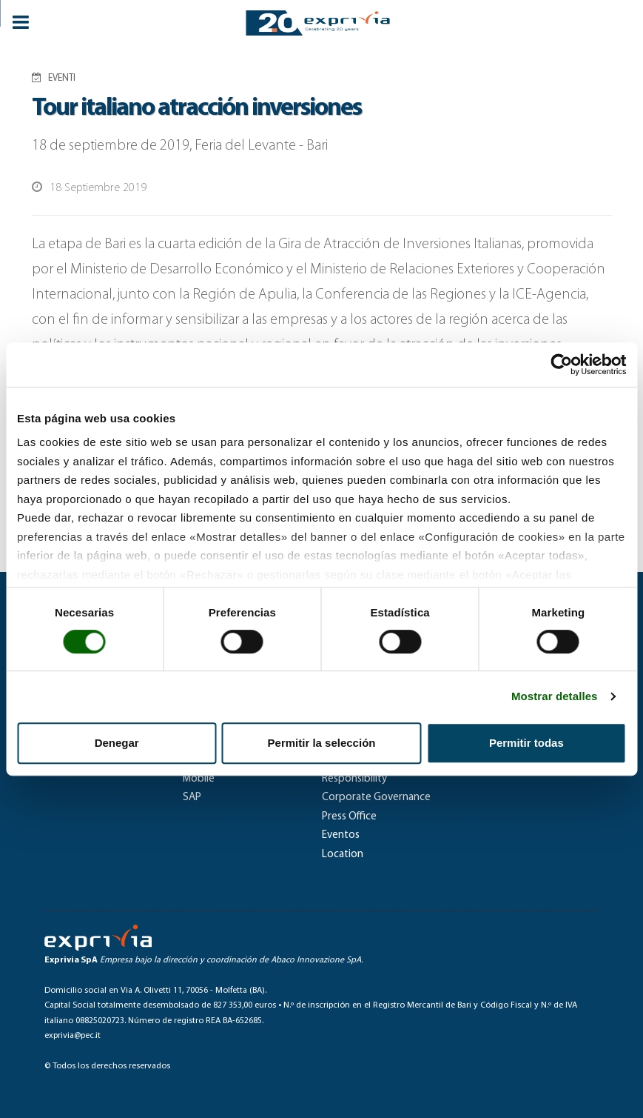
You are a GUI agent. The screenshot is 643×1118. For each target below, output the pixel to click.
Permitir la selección (322, 742)
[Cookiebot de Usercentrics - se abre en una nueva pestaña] (561, 364)
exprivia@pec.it (72, 1035)
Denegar (117, 742)
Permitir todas (526, 742)
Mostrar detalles (554, 696)
